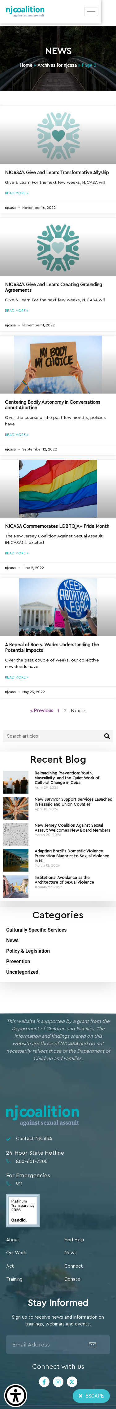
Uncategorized (22, 972)
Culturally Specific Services (36, 930)
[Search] (107, 736)
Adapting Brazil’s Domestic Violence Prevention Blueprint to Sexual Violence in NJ (72, 856)
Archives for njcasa (57, 65)
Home (25, 65)
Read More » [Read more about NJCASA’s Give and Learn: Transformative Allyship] (16, 193)
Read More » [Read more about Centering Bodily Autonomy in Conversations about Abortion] (16, 435)
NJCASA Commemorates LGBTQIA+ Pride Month (57, 526)
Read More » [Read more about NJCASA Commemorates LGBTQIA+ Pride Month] (16, 553)
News (12, 940)
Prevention (18, 961)
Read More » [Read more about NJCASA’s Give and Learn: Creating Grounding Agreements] (16, 310)
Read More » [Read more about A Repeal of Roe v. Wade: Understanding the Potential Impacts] (16, 677)
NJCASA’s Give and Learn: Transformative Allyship (57, 172)
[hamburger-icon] (106, 12)
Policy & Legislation (28, 951)
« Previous (41, 710)
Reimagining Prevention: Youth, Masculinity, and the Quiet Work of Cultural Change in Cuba (67, 778)
